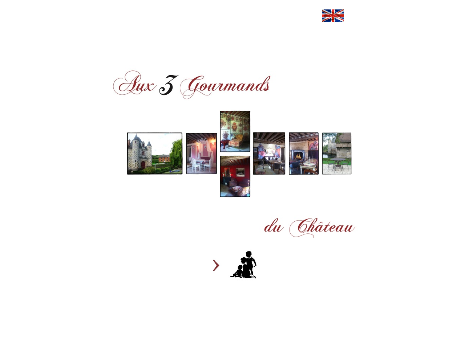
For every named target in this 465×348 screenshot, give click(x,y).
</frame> (121, 46)
